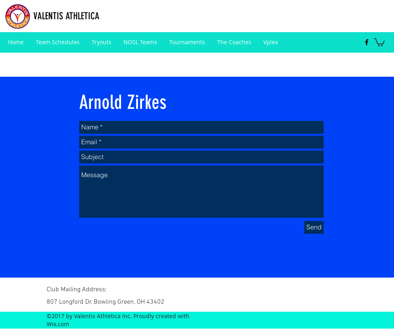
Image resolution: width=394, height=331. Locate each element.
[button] (379, 42)
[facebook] (367, 42)
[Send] (314, 227)
